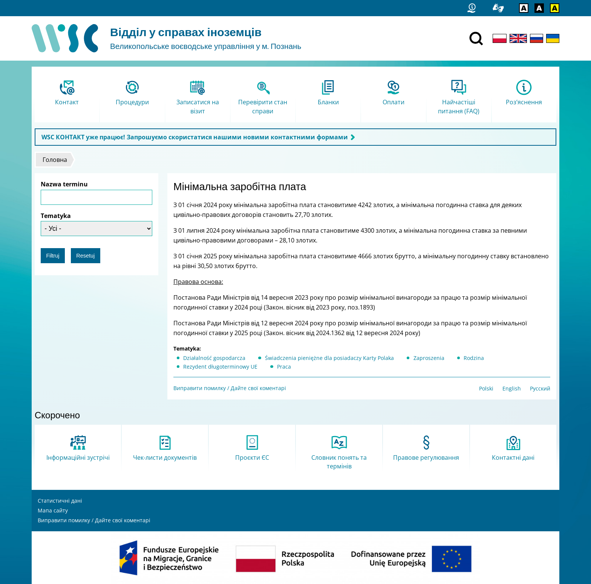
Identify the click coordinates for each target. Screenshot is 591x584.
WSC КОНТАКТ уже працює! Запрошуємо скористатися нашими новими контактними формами (194, 137)
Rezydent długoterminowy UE (220, 366)
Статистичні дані (60, 500)
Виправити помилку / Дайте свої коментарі (229, 388)
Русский (540, 388)
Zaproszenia (428, 357)
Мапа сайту (53, 510)
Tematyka (56, 216)
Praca (284, 366)
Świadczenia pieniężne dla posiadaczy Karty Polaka (329, 357)
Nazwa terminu (64, 184)
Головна (55, 160)
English (511, 388)
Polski (486, 388)
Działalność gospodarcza (214, 357)
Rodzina (474, 357)
